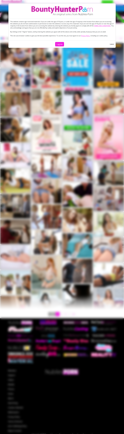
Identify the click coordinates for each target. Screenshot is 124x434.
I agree (60, 44)
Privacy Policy (85, 36)
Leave (112, 44)
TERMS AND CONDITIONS (102, 26)
